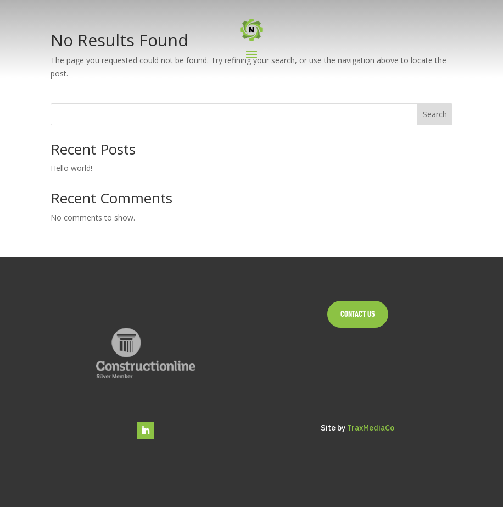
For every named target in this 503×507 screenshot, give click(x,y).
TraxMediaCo (370, 428)
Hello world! (71, 168)
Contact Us (357, 314)
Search (435, 114)
